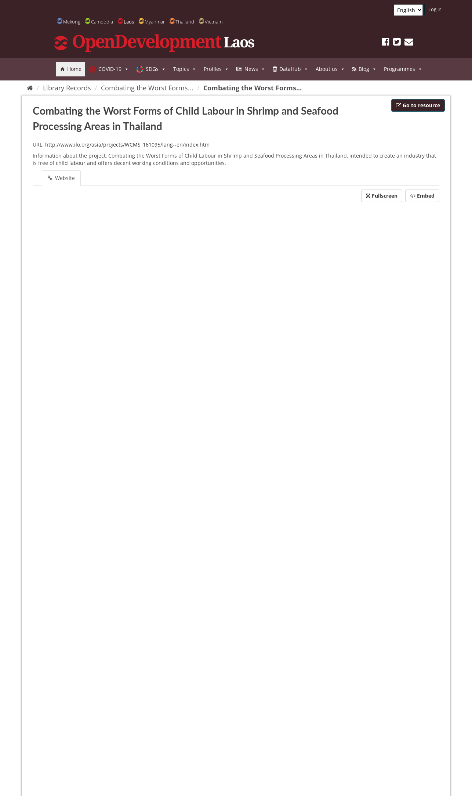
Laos (129, 21)
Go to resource (418, 105)
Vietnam (213, 21)
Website (61, 177)
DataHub (293, 69)
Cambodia (102, 21)
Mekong (71, 21)
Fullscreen (381, 195)
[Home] (30, 87)
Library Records (67, 87)
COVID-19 (113, 69)
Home (74, 68)
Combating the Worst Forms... (147, 87)
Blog (368, 69)
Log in (435, 9)
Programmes (403, 69)
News (254, 69)
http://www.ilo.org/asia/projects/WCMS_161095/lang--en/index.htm (127, 144)
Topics (184, 69)
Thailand (184, 21)
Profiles (216, 69)
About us (330, 69)
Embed (422, 195)
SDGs (156, 69)
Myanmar (155, 21)
